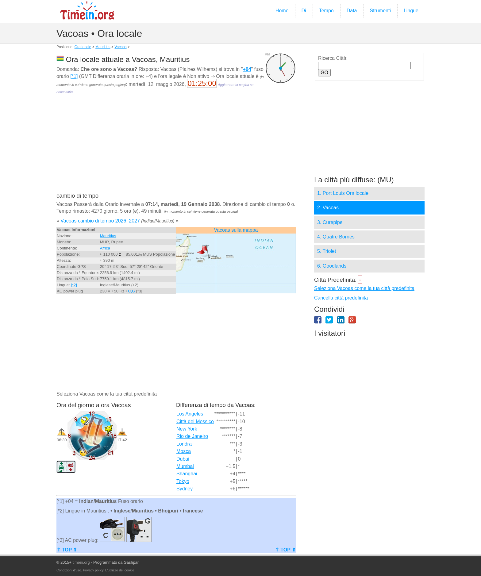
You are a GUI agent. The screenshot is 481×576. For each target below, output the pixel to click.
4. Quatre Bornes (336, 236)
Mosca (183, 451)
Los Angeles (189, 413)
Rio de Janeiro (192, 436)
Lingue (411, 10)
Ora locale (83, 47)
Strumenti (380, 10)
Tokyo (182, 481)
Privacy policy (93, 570)
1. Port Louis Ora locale (342, 193)
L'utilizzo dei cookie (119, 570)
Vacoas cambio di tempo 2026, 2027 (100, 220)
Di (304, 10)
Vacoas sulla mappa (236, 230)
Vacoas (120, 47)
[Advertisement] (176, 148)
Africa (105, 248)
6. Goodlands (331, 266)
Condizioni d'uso (68, 570)
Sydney (184, 488)
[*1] (74, 76)
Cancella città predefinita (341, 297)
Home (282, 10)
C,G (131, 291)
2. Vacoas (328, 207)
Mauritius (102, 47)
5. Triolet (326, 251)
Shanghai (186, 473)
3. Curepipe (330, 222)
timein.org (81, 562)
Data (352, 10)
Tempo (326, 10)
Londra (184, 443)
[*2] (74, 285)
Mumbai (185, 466)
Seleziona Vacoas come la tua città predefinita (364, 288)
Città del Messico (195, 421)
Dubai (182, 459)
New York (186, 428)
